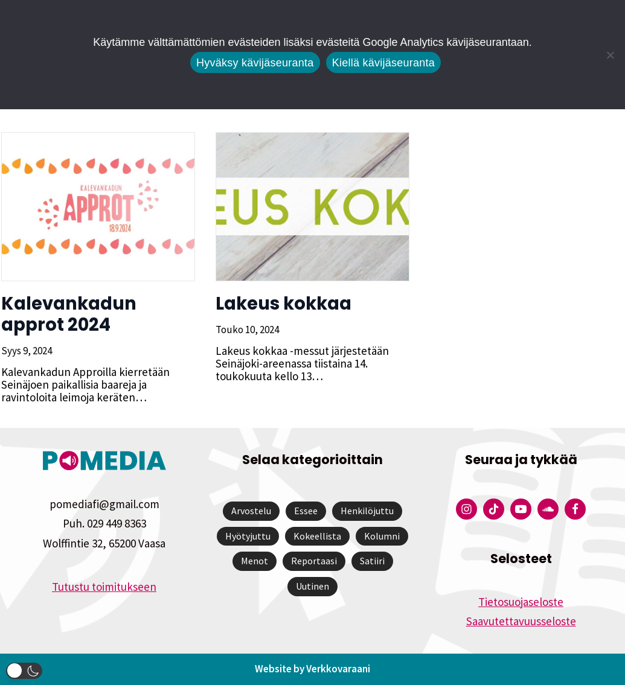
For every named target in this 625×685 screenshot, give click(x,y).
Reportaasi (314, 561)
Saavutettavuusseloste (521, 621)
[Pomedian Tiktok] (493, 509)
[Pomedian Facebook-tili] (575, 509)
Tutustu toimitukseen (104, 586)
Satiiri (372, 561)
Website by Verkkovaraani (312, 669)
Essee (306, 511)
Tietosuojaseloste (520, 601)
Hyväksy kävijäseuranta (255, 63)
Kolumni (382, 536)
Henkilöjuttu (367, 511)
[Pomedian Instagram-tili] (466, 509)
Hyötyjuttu (248, 536)
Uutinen (312, 586)
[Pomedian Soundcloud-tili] (548, 509)
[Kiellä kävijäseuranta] (610, 55)
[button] (24, 671)
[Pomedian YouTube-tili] (520, 509)
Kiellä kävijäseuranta (383, 63)
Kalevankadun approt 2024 (67, 314)
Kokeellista (317, 536)
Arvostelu (251, 511)
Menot (254, 561)
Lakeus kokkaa (282, 304)
